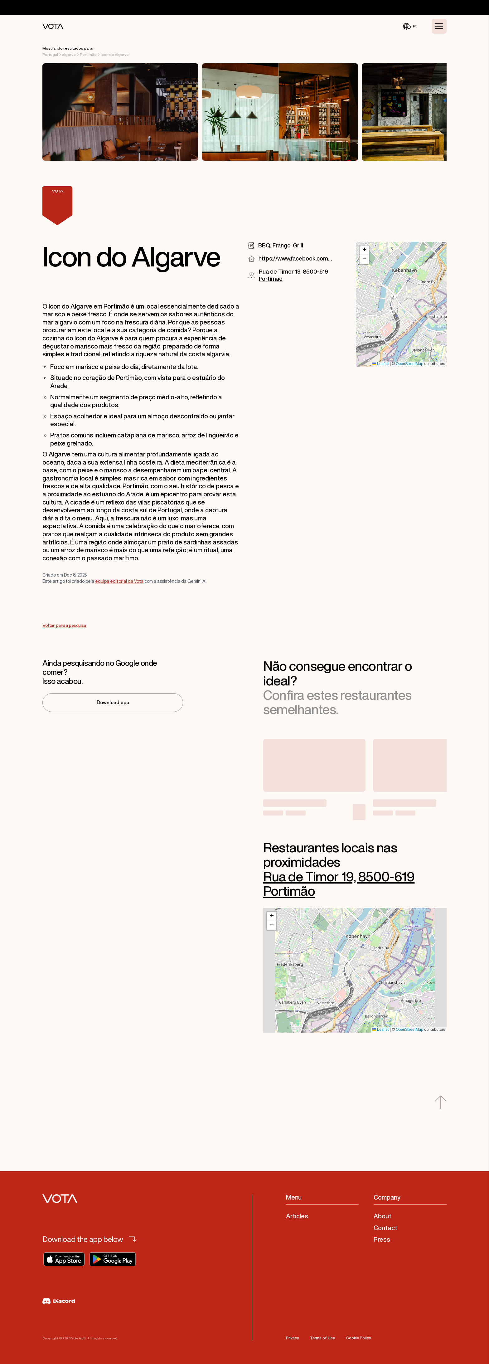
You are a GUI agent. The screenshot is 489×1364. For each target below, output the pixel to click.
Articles (297, 1216)
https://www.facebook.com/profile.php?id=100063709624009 (295, 258)
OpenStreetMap (409, 364)
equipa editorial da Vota (119, 581)
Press (382, 1239)
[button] (364, 250)
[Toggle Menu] (439, 26)
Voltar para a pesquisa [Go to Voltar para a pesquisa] (64, 625)
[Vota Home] (52, 26)
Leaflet (380, 364)
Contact (385, 1228)
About (382, 1216)
